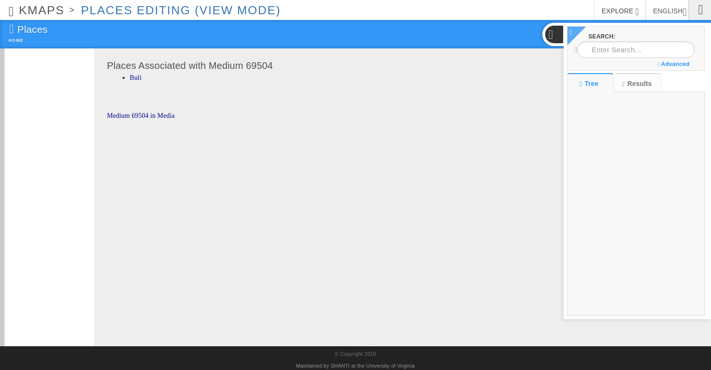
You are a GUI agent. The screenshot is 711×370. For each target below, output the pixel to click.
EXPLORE (620, 12)
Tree (590, 83)
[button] (553, 34)
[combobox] (636, 49)
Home (16, 40)
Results (637, 84)
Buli (136, 77)
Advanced (673, 64)
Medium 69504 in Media (141, 115)
